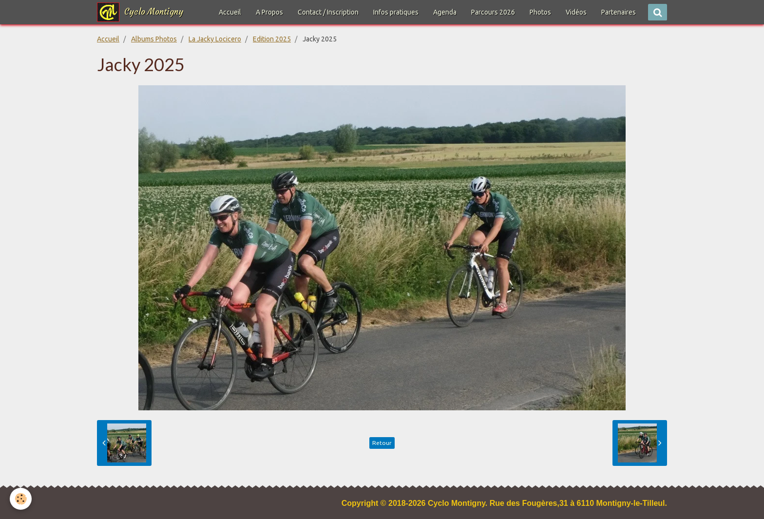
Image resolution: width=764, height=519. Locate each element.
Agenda (445, 12)
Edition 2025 (272, 39)
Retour (382, 443)
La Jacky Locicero (215, 39)
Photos (540, 12)
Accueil (230, 12)
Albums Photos (154, 39)
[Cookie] (21, 499)
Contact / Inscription (328, 12)
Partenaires (618, 12)
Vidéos (576, 12)
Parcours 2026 (493, 12)
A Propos (269, 12)
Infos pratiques (396, 12)
